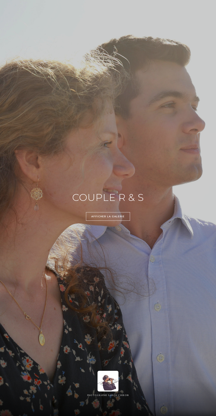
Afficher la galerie (107, 216)
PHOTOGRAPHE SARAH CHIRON (108, 395)
